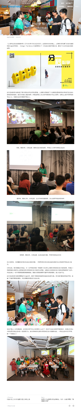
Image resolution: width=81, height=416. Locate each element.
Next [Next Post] (43, 397)
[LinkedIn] (69, 406)
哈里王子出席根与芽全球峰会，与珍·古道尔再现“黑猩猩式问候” (57, 400)
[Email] (73, 406)
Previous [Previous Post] (10, 397)
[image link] (12, 3)
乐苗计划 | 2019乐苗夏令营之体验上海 (18, 399)
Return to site (11, 406)
